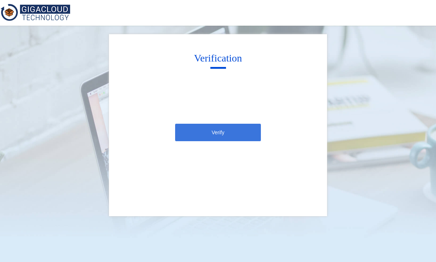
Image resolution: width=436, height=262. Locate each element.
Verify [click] (217, 132)
